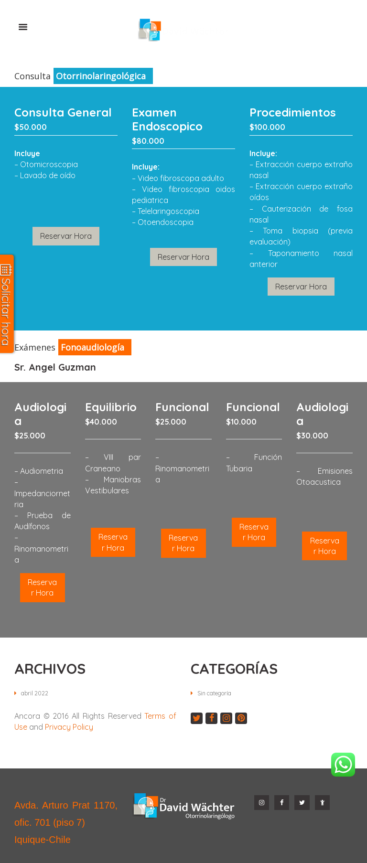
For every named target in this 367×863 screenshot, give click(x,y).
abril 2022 (35, 692)
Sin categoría (217, 692)
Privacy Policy (69, 726)
